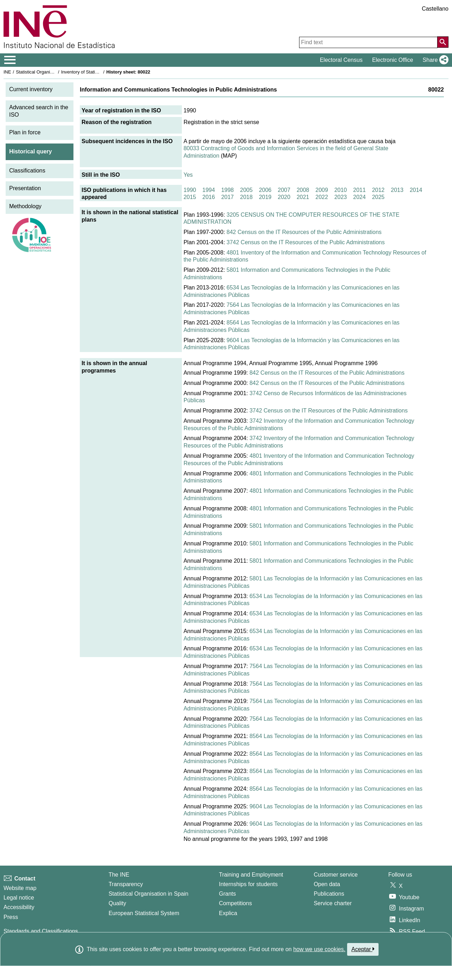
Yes (188, 175)
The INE (118, 875)
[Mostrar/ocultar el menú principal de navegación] (10, 60)
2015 (190, 197)
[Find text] (368, 42)
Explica (228, 913)
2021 (303, 197)
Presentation (25, 188)
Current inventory (31, 89)
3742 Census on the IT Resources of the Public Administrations (306, 242)
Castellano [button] (435, 9)
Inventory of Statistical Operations (95, 72)
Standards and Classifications (41, 931)
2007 (284, 190)
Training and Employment (251, 875)
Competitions (235, 903)
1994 (208, 190)
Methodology (25, 206)
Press (11, 917)
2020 (284, 197)
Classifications (27, 171)
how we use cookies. (319, 949)
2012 (378, 190)
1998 (227, 190)
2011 (359, 190)
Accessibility (19, 907)
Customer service (335, 875)
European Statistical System (143, 913)
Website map (20, 888)
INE (7, 72)
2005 (246, 190)
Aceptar (362, 949)
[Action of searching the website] (442, 42)
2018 (246, 197)
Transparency (125, 884)
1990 (190, 190)
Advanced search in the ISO (38, 111)
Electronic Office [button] (392, 60)
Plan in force (25, 132)
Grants (227, 894)
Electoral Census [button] (341, 60)
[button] (434, 60)
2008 (303, 190)
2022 (321, 197)
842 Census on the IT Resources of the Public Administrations (304, 232)
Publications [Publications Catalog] (329, 894)
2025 (378, 197)
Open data (327, 884)
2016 (208, 197)
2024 (359, 197)
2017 (227, 197)
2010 (340, 190)
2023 (340, 197)
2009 (321, 190)
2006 (265, 190)
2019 (265, 197)
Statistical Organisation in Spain (48, 72)
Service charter (333, 903)
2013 (397, 190)
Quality (117, 903)
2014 (416, 190)
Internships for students (248, 884)
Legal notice (19, 898)
